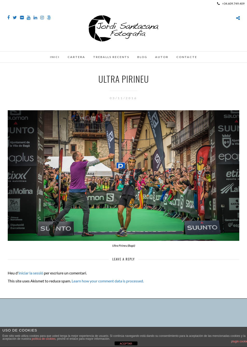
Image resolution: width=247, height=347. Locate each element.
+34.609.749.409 (231, 3)
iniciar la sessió (31, 273)
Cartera (76, 57)
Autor (161, 57)
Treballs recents (111, 57)
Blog (142, 57)
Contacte (186, 57)
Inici (55, 57)
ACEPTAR (126, 343)
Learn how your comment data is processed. (108, 281)
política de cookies (43, 338)
